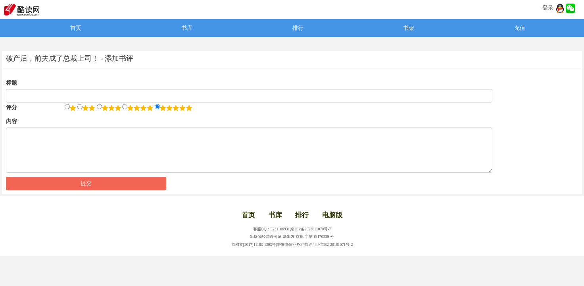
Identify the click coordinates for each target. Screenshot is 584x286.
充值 (519, 28)
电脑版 (332, 215)
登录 (547, 8)
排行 (298, 28)
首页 (75, 28)
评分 (11, 107)
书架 (408, 28)
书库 (186, 28)
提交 (86, 183)
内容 (11, 121)
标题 (11, 83)
